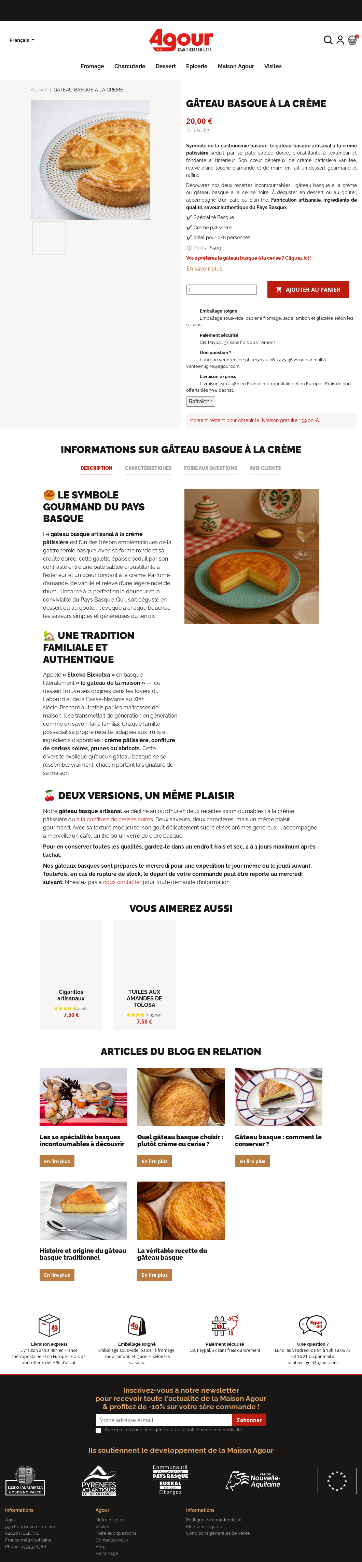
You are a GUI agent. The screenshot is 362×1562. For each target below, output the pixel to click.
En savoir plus (204, 268)
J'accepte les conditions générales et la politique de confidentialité (173, 1429)
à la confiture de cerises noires (114, 819)
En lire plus (57, 1161)
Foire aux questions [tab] (210, 468)
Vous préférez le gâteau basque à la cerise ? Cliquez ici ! (248, 258)
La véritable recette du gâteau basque (172, 1254)
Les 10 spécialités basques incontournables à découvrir (82, 1140)
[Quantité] (221, 290)
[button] (328, 40)
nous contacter (122, 882)
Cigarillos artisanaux (71, 995)
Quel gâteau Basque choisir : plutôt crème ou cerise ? (180, 1140)
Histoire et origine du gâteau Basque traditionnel (83, 1254)
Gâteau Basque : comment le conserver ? (278, 1140)
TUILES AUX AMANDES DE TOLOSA (144, 998)
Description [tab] (97, 468)
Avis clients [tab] (265, 468)
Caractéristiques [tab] (148, 468)
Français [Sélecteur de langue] (20, 40)
